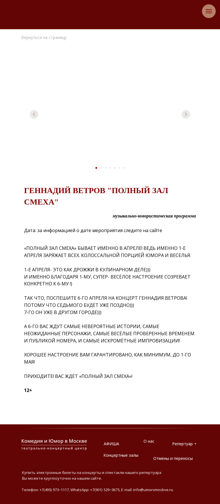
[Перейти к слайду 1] (96, 168)
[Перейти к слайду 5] (114, 168)
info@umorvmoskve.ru (153, 489)
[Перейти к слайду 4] (110, 168)
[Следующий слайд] (186, 114)
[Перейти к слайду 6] (119, 168)
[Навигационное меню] (209, 11)
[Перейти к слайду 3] (105, 168)
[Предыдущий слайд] (34, 114)
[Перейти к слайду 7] (124, 168)
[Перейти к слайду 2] (101, 168)
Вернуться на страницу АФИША (43, 40)
